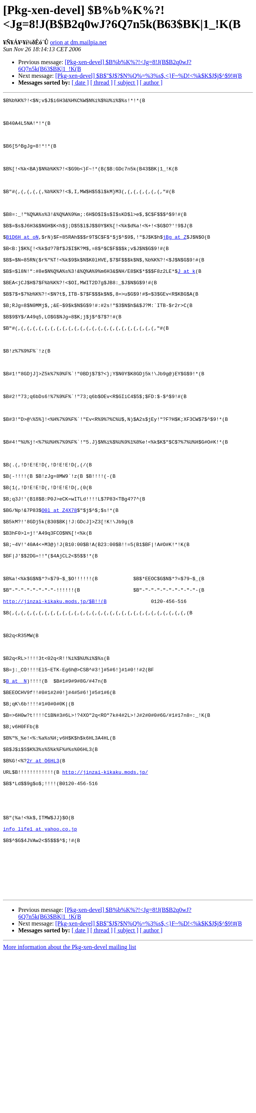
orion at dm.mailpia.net (78, 42)
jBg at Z (174, 265)
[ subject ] (126, 82)
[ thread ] (101, 82)
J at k (186, 306)
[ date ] (80, 82)
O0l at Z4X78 (59, 593)
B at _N (16, 798)
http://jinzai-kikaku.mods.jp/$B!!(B (55, 702)
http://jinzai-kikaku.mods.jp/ (105, 907)
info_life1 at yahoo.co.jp (40, 975)
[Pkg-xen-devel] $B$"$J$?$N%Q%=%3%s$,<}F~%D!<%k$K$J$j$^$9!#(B (148, 75)
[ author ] (151, 82)
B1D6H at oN (22, 265)
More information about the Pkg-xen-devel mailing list (69, 1106)
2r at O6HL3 (43, 893)
